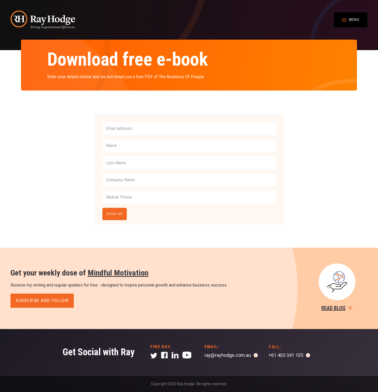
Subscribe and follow (42, 300)
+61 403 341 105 (286, 355)
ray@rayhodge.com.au (227, 355)
